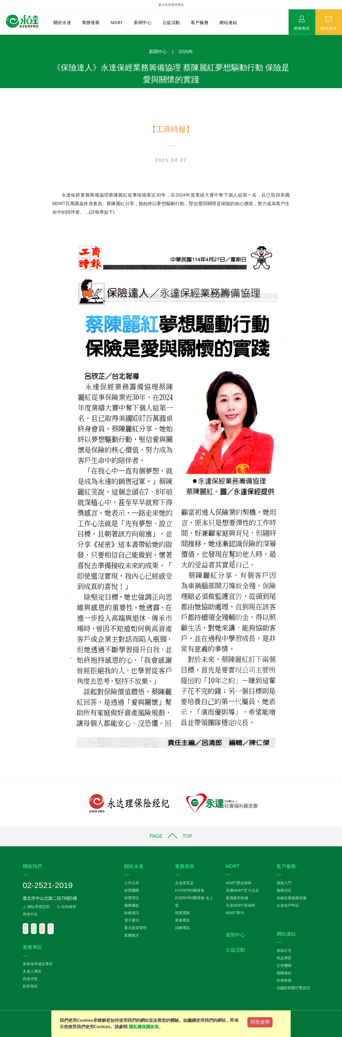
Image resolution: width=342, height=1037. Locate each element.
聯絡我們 (329, 28)
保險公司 (284, 950)
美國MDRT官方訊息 (242, 890)
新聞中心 (142, 22)
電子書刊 (131, 920)
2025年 (186, 51)
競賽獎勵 (182, 913)
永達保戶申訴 (288, 905)
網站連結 (228, 22)
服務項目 (284, 890)
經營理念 (131, 898)
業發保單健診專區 (38, 964)
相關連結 (284, 973)
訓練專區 (182, 928)
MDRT (116, 22)
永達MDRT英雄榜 (240, 905)
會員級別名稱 (237, 898)
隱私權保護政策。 (146, 1026)
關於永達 (62, 22)
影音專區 (30, 986)
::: (1, 37)
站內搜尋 (66, 907)
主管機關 (284, 965)
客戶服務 (199, 22)
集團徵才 (131, 935)
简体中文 (30, 914)
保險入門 (284, 883)
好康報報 (284, 980)
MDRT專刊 (235, 913)
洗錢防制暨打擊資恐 (293, 988)
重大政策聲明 (135, 928)
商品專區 (284, 958)
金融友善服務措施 (291, 898)
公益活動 (171, 22)
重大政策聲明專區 (171, 5)
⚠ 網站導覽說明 (36, 907)
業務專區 (302, 28)
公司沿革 (131, 883)
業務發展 (91, 22)
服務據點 (131, 905)
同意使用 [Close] (260, 1022)
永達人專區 (32, 971)
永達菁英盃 (184, 883)
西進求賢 (30, 979)
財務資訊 (131, 913)
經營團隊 (131, 890)
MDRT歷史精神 (238, 883)
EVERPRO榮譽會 (189, 890)
